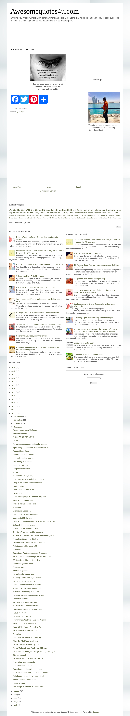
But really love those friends (24, 525)
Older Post (79, 187)
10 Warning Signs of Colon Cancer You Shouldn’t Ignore (38, 324)
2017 (13, 399)
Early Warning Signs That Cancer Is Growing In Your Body (39, 264)
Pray (105, 218)
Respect (39, 215)
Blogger (96, 712)
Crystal (76, 218)
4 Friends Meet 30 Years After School (28, 606)
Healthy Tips (32, 218)
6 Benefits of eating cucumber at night (89, 354)
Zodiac (90, 213)
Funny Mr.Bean (19, 683)
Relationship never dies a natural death (28, 676)
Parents (118, 215)
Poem (55, 215)
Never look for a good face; (24, 574)
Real (87, 215)
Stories (58, 210)
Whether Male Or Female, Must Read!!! (29, 543)
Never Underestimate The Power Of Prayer (30, 648)
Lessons (110, 213)
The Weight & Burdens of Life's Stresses (29, 687)
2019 (13, 392)
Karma (89, 218)
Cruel (72, 218)
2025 (13, 371)
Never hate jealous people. (24, 564)
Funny (36, 213)
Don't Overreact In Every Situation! (27, 585)
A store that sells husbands (24, 662)
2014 (13, 410)
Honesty (20, 215)
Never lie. (17, 634)
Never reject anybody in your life (26, 592)
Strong (65, 213)
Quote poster (22, 112)
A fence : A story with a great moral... (27, 588)
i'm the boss (18, 441)
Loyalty (96, 218)
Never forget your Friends (23, 455)
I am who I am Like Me (22, 616)
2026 (13, 368)
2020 (13, 389)
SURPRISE (17, 493)
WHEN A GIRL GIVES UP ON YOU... (28, 602)
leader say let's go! (20, 465)
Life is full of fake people (22, 666)
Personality (62, 215)
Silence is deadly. (20, 655)
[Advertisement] (54, 34)
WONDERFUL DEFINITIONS (25, 630)
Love (73, 210)
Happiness (14, 212)
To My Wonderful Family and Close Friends (30, 673)
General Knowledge (44, 210)
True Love (17, 550)
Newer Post (16, 187)
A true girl (17, 507)
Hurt (33, 215)
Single (16, 218)
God (47, 213)
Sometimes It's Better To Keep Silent (27, 609)
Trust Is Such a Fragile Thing (24, 504)
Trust (44, 215)
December (18, 416)
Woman (59, 213)
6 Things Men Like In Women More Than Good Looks (37, 313)
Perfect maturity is (20, 434)
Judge (84, 218)
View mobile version (48, 191)
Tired (97, 215)
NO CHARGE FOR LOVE (23, 437)
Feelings (49, 215)
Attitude (53, 213)
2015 (13, 406)
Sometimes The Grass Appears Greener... (30, 553)
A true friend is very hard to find (25, 539)
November (18, 420)
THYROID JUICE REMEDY (24, 581)
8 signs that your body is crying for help (32, 336)
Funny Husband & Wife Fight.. (25, 430)
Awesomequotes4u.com (44, 11)
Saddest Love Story (21, 451)
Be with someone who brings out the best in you (32, 557)
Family (75, 213)
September (18, 427)
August (17, 691)
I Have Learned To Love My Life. (26, 644)
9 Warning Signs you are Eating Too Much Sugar (35, 288)
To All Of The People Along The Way (27, 627)
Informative (82, 213)
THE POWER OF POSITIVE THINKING (29, 659)
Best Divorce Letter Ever (84, 343)
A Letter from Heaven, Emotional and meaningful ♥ (33, 535)
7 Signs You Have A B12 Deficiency (30, 276)
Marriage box (18, 567)
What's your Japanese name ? (25, 623)
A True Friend (18, 472)
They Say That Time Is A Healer (25, 641)
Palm (50, 218)
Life (70, 213)
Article (30, 209)
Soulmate (69, 215)
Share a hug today (20, 571)
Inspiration (88, 210)
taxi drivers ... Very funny (23, 476)
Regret (11, 218)
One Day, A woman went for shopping (28, 532)
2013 (13, 413)
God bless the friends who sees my (27, 637)
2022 (13, 382)
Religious (117, 213)
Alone (104, 213)
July (15, 695)
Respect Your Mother (21, 469)
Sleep (54, 218)
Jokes (79, 210)
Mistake (101, 218)
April (16, 705)
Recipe (110, 218)
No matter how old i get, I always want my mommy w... (35, 652)
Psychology (27, 215)
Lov (92, 218)
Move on (45, 218)
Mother (42, 213)
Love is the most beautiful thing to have (28, 479)
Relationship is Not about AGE (25, 546)
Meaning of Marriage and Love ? (26, 528)
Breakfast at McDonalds (22, 518)
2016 (13, 403)
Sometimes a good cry (22, 511)
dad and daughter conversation (25, 458)
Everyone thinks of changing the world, (28, 595)
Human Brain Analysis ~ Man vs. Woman (29, 620)
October (17, 423)
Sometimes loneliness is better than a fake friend (32, 669)
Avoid (105, 215)
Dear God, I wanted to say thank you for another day (34, 521)
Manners (39, 218)
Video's (118, 218)
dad (101, 215)
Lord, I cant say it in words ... (24, 490)
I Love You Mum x (20, 613)
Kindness (97, 213)
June (16, 698)
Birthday (92, 215)
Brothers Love (23, 218)
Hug (80, 218)
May (15, 702)
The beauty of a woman (22, 462)
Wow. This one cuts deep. (23, 500)
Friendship (12, 215)
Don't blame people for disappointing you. (29, 497)
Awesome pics (26, 212)
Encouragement (113, 210)
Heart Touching (79, 215)
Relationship (99, 210)
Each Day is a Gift (20, 486)
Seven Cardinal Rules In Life (24, 680)
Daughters (111, 215)
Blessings (61, 218)
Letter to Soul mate (20, 599)
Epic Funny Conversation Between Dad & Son (31, 448)
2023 (13, 378)
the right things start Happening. (26, 514)
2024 (13, 375)
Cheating (67, 218)
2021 (13, 385)
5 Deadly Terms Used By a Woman (27, 578)
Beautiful (66, 210)
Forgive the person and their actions (27, 483)
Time (114, 218)
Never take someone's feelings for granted (30, 444)
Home (48, 187)
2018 (13, 396)
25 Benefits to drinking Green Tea (26, 560)
